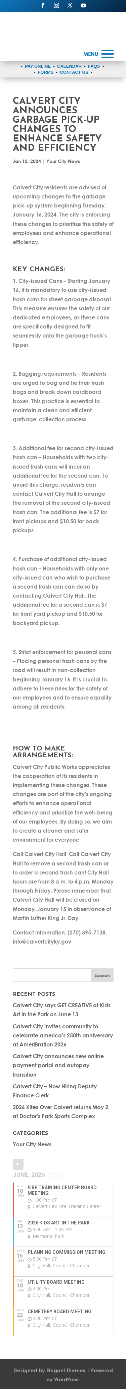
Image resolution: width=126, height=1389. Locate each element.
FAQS (94, 66)
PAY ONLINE (38, 66)
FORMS (45, 72)
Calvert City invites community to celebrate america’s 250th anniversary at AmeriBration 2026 (63, 1035)
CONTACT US (74, 72)
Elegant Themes (65, 1370)
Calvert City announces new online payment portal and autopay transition (58, 1065)
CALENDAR (69, 66)
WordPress (67, 1379)
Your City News (63, 161)
